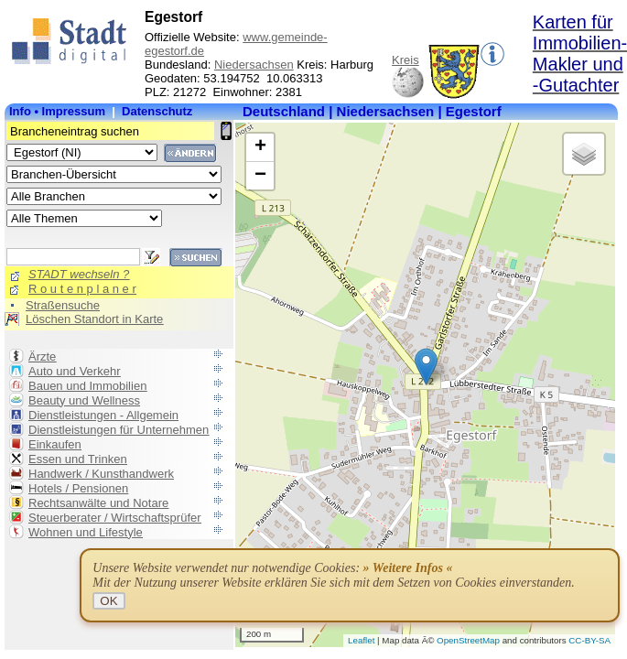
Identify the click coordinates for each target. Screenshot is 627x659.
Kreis (405, 60)
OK (108, 601)
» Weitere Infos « (408, 568)
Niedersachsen (254, 64)
